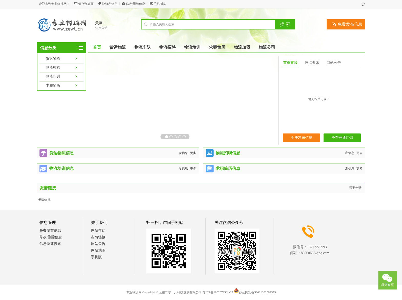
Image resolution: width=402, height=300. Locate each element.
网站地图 (98, 250)
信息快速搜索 (50, 244)
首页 (97, 47)
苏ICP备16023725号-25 (218, 292)
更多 (193, 153)
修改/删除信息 (135, 4)
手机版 (96, 257)
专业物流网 (134, 292)
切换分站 (101, 28)
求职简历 (53, 85)
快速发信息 (109, 4)
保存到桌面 (86, 4)
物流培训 (53, 76)
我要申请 (355, 188)
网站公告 (98, 244)
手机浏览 (160, 4)
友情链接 (98, 237)
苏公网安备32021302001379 (255, 292)
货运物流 (53, 58)
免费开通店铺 (342, 138)
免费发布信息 (350, 24)
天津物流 (44, 200)
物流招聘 (53, 67)
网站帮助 (98, 230)
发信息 (183, 153)
